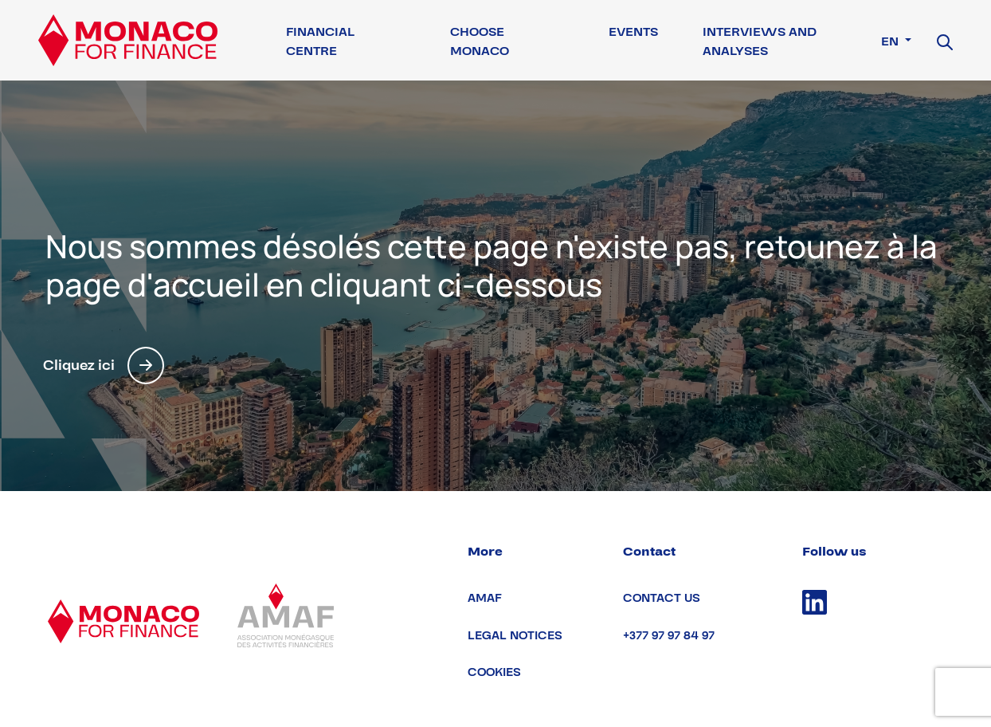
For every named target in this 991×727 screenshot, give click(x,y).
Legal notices (515, 635)
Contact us (661, 598)
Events (633, 32)
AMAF (485, 598)
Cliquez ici (103, 365)
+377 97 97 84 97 (669, 635)
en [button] (891, 41)
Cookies (494, 672)
